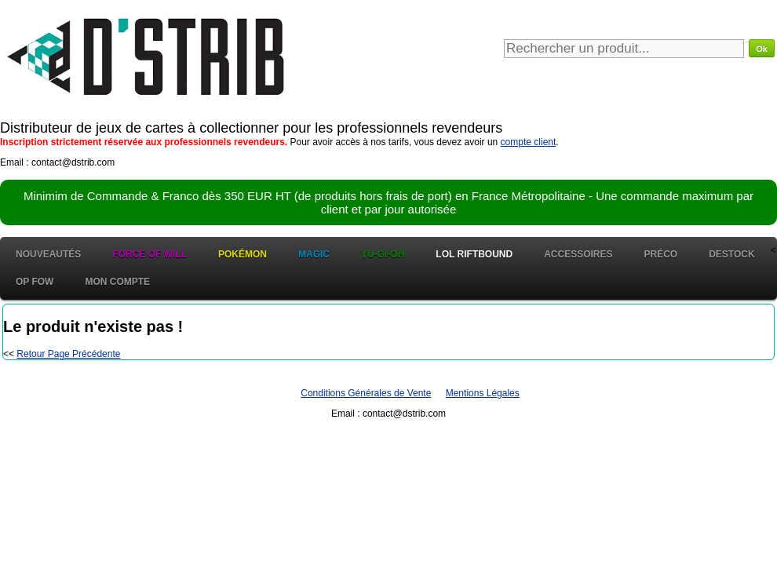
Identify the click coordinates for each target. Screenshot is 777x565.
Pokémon (242, 254)
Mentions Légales (483, 393)
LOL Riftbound (474, 254)
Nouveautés (48, 254)
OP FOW (34, 281)
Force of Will (149, 254)
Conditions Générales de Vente (366, 393)
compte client (528, 142)
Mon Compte (117, 281)
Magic (314, 254)
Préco (661, 254)
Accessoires (578, 254)
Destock (731, 254)
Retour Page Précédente (68, 353)
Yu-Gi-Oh (382, 254)
